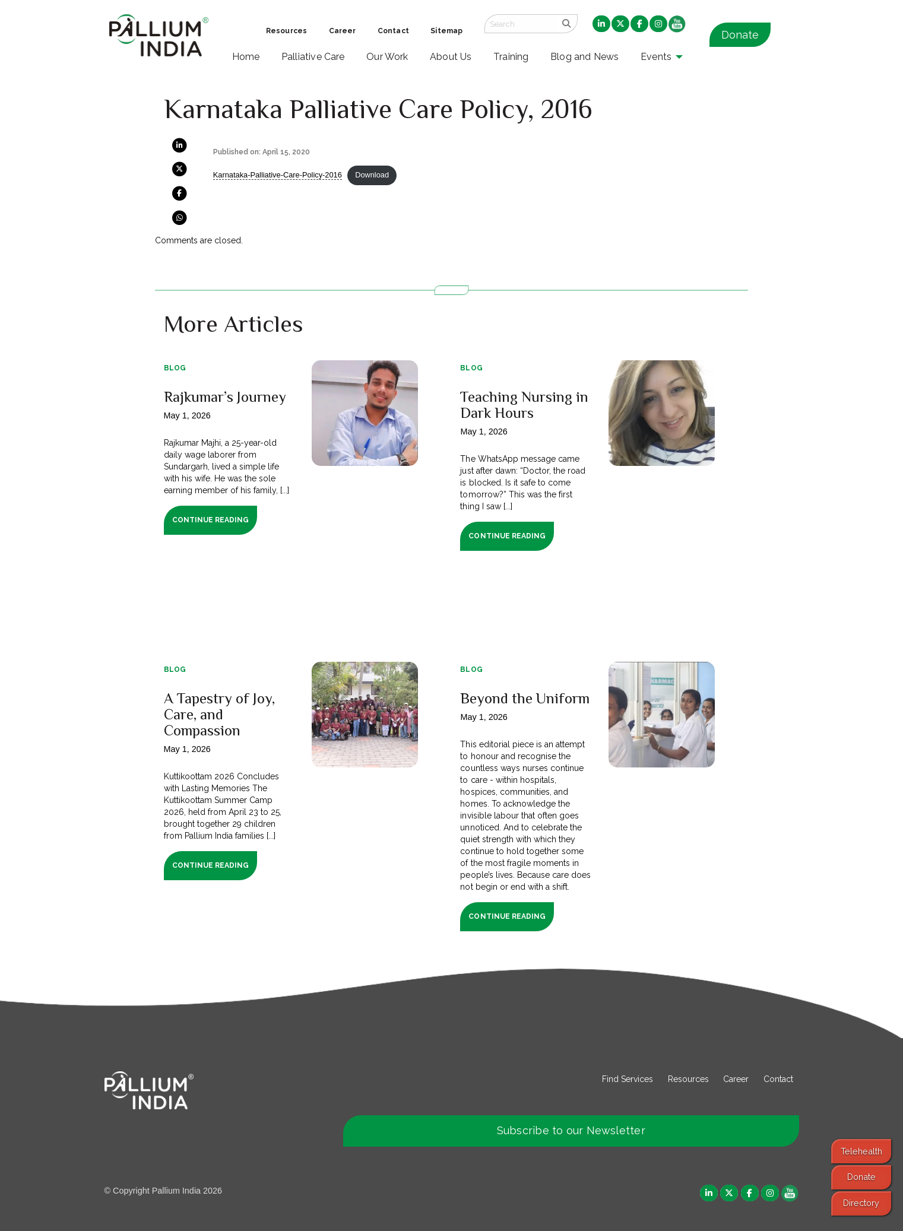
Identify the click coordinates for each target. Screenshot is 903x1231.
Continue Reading (210, 520)
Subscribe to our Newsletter (571, 1130)
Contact (778, 1079)
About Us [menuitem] (451, 56)
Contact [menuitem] (393, 31)
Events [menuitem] (656, 56)
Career (736, 1079)
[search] (567, 23)
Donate (740, 34)
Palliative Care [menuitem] (313, 56)
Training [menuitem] (511, 56)
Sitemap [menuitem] (446, 31)
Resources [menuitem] (286, 31)
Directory (861, 1203)
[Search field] (520, 23)
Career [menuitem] (342, 31)
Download (372, 174)
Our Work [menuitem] (387, 56)
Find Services (627, 1079)
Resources (688, 1079)
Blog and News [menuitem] (584, 56)
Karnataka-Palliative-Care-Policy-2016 (277, 174)
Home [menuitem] (246, 56)
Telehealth (861, 1151)
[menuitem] (601, 24)
